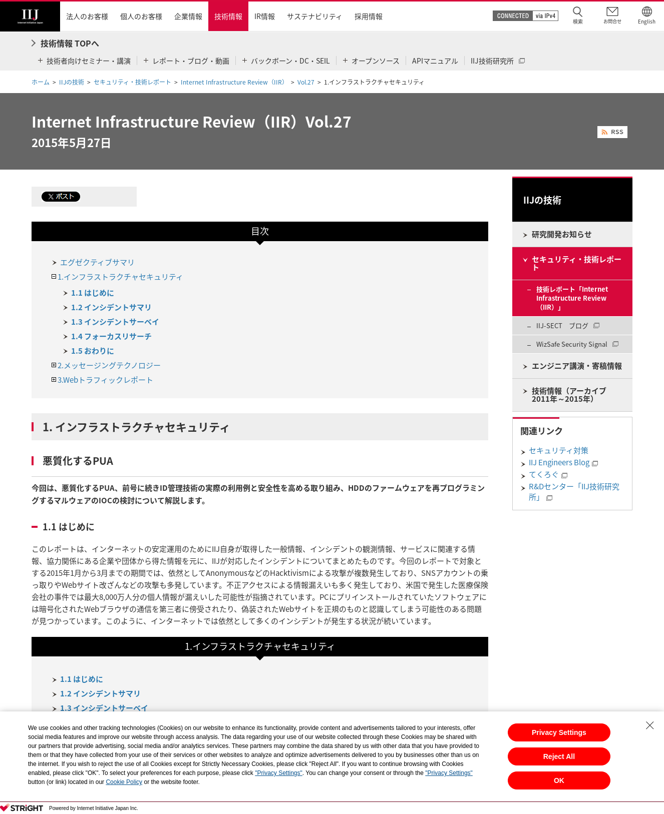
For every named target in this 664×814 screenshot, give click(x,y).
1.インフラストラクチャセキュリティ (120, 276)
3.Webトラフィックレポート (105, 379)
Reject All (559, 756)
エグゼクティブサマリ (97, 262)
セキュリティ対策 (558, 450)
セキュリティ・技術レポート (132, 82)
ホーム (41, 82)
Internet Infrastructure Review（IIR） (234, 82)
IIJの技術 (71, 82)
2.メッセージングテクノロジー (109, 365)
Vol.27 (305, 82)
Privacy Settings (559, 732)
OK (559, 780)
